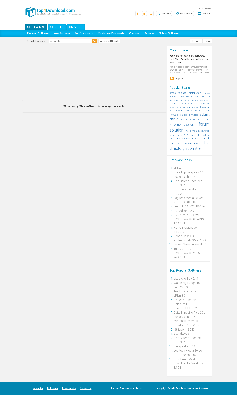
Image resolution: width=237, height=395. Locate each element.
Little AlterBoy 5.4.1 (186, 278)
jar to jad (185, 100)
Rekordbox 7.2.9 (184, 210)
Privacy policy (69, 388)
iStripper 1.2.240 (184, 329)
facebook (204, 103)
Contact (204, 13)
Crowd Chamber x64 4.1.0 (190, 244)
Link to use (52, 388)
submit (195, 135)
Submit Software (169, 33)
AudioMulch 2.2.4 (184, 176)
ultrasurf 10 (198, 119)
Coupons (134, 33)
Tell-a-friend (184, 13)
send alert (199, 96)
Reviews (149, 33)
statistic (183, 114)
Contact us (85, 388)
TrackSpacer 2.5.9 (185, 291)
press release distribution (185, 92)
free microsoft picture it (188, 110)
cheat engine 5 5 (179, 135)
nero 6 (194, 100)
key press (204, 100)
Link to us (164, 13)
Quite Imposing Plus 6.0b (189, 172)
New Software (61, 33)
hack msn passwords (197, 131)
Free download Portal (131, 388)
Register (196, 41)
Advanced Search (109, 41)
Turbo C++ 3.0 (183, 248)
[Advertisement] (94, 72)
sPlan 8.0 (179, 168)
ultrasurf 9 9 (191, 103)
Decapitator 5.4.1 (184, 346)
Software (36, 27)
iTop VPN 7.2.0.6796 (186, 214)
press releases (186, 96)
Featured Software (38, 33)
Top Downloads (84, 33)
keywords (193, 114)
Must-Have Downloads (111, 33)
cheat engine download (180, 107)
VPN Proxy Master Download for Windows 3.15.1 (188, 363)
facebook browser (190, 138)
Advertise (38, 388)
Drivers (75, 27)
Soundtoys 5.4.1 (184, 333)
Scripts (57, 27)
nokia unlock (185, 119)
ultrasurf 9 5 (177, 103)
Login (208, 41)
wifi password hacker (189, 143)
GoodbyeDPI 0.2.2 (185, 308)
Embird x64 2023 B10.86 (189, 206)
